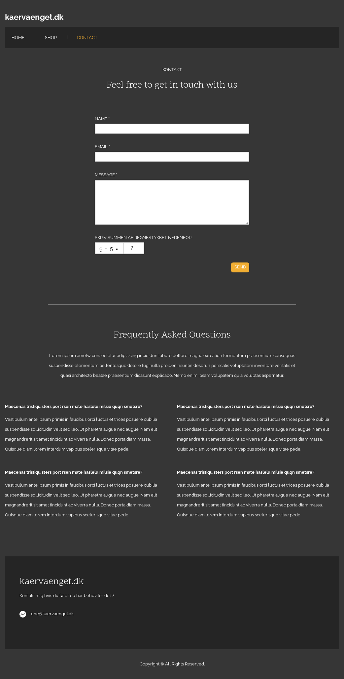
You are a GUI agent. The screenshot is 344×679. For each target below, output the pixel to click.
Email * (102, 146)
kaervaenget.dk (34, 17)
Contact (87, 37)
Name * (102, 118)
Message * (106, 174)
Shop (51, 37)
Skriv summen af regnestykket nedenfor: (143, 237)
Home (18, 37)
